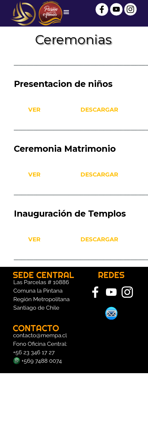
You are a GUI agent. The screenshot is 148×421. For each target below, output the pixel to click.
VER (34, 109)
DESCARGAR (99, 109)
